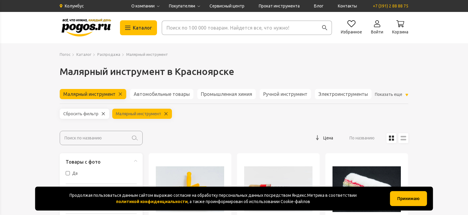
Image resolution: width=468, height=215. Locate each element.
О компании (143, 6)
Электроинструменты (343, 94)
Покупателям (182, 6)
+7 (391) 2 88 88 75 (390, 6)
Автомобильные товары (162, 94)
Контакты (347, 6)
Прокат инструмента (279, 6)
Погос (65, 54)
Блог (319, 6)
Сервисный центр (227, 6)
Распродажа (108, 54)
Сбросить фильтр (80, 113)
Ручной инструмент (285, 94)
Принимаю (408, 198)
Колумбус (74, 6)
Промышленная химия (226, 94)
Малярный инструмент (89, 94)
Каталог (83, 54)
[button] (324, 27)
